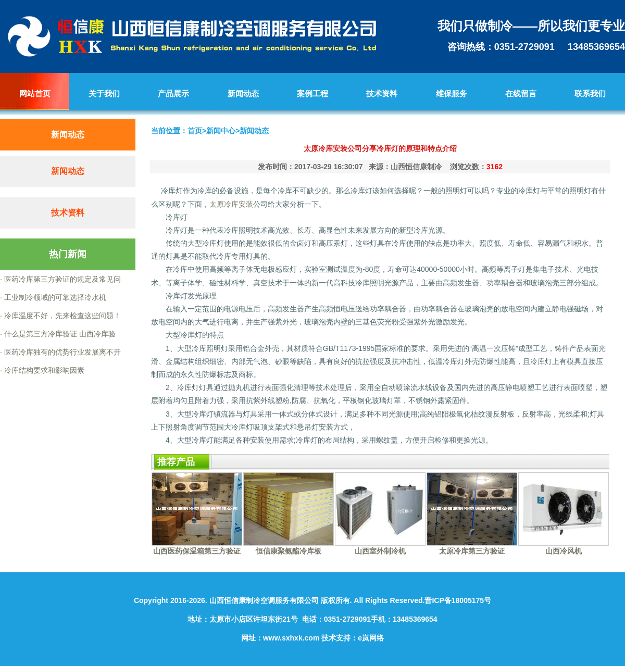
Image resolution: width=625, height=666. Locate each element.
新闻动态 (67, 171)
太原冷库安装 (231, 204)
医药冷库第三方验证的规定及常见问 (61, 279)
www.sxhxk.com (291, 638)
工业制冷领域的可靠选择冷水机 (54, 297)
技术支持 (336, 638)
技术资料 (67, 212)
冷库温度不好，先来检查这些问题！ (61, 315)
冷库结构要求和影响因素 (43, 370)
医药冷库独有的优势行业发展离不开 (61, 352)
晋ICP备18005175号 (457, 600)
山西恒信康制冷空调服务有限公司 (264, 600)
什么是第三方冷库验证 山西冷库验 (59, 334)
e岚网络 (371, 638)
